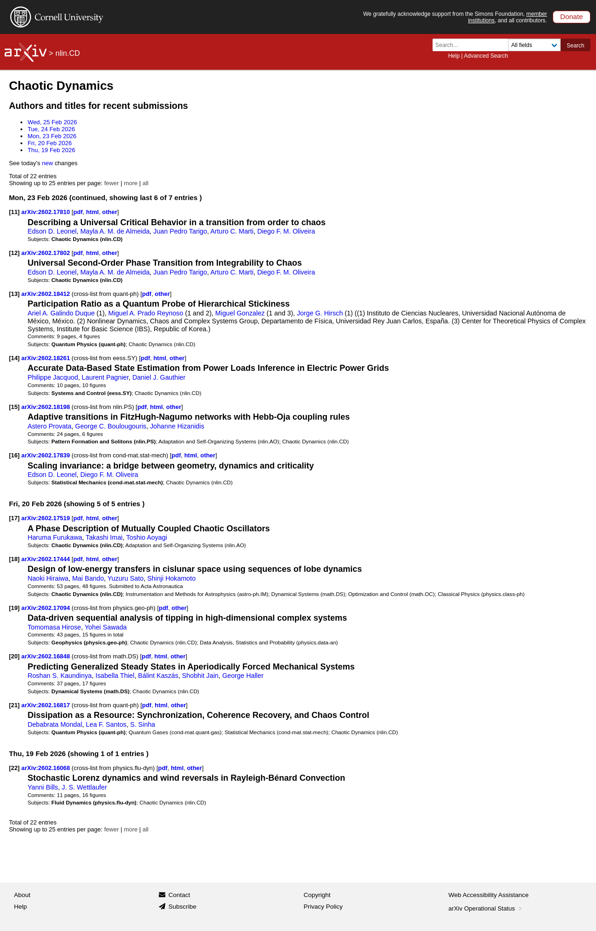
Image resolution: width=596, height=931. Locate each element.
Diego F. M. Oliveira (286, 231)
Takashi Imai (104, 537)
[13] (14, 293)
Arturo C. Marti (232, 231)
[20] (14, 656)
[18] (14, 559)
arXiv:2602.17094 (46, 607)
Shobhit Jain (200, 675)
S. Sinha (142, 724)
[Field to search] (534, 45)
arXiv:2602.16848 (46, 656)
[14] (14, 358)
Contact (179, 894)
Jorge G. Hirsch (320, 313)
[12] (14, 252)
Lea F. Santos (106, 724)
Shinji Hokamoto (171, 578)
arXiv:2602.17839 (46, 455)
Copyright (317, 894)
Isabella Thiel (115, 675)
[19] (14, 607)
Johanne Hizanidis (177, 426)
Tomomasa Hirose (54, 627)
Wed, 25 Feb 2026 (52, 122)
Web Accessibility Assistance (488, 894)
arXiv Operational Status (485, 908)
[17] (14, 518)
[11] (14, 211)
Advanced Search (486, 56)
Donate (571, 16)
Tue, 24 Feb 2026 (51, 129)
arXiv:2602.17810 (46, 211)
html (92, 211)
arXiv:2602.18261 (46, 358)
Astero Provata (49, 426)
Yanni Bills (42, 787)
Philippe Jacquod (52, 377)
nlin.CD (67, 53)
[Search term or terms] (473, 45)
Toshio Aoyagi (146, 537)
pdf (77, 211)
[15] (14, 406)
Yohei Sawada (106, 627)
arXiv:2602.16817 (46, 705)
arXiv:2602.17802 (46, 252)
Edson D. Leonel (51, 231)
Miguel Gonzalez (239, 313)
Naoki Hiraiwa (47, 578)
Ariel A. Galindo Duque (61, 313)
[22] (14, 767)
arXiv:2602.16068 (46, 767)
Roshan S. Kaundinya (59, 675)
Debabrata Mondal (54, 724)
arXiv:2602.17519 (46, 518)
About (22, 894)
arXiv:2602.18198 (46, 406)
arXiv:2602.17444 (46, 559)
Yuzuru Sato (126, 578)
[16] (14, 455)
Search (575, 45)
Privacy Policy (323, 906)
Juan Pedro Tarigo (180, 231)
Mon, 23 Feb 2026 (51, 136)
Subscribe (182, 906)
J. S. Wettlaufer (84, 787)
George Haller (243, 675)
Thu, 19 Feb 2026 (51, 150)
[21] (14, 705)
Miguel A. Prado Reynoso (145, 313)
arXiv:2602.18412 (46, 293)
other (109, 211)
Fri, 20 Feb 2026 (49, 143)
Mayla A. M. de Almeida (114, 231)
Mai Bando (88, 578)
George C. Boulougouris (110, 426)
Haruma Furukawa (54, 537)
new (47, 163)
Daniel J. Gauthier (158, 377)
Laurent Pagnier (105, 377)
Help (454, 56)
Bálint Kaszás (158, 675)
